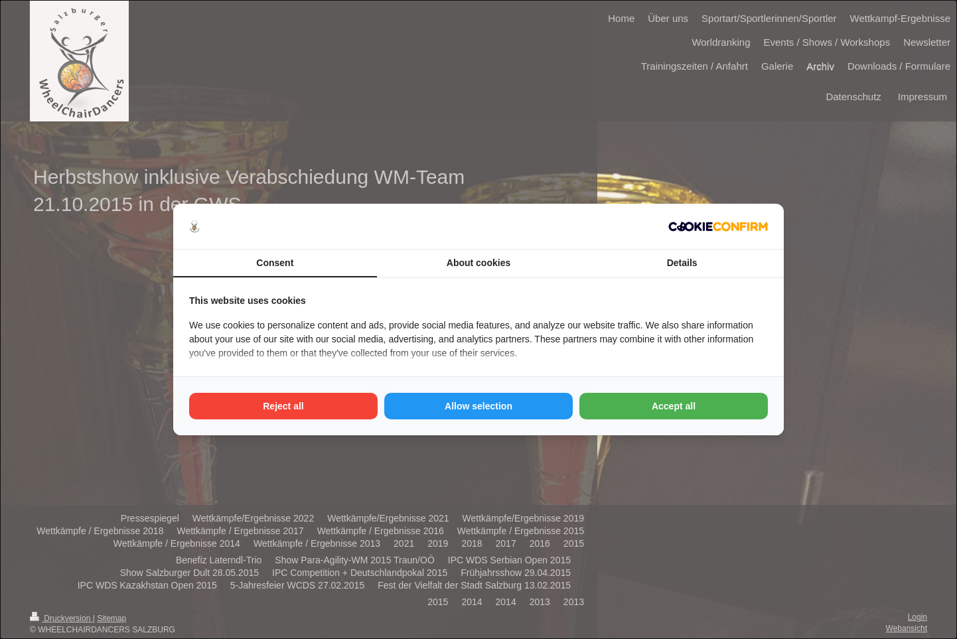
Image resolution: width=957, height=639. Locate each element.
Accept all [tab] (674, 406)
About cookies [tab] (478, 262)
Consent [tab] (274, 262)
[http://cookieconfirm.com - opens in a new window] (718, 227)
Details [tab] (682, 262)
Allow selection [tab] (478, 406)
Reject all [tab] (283, 406)
